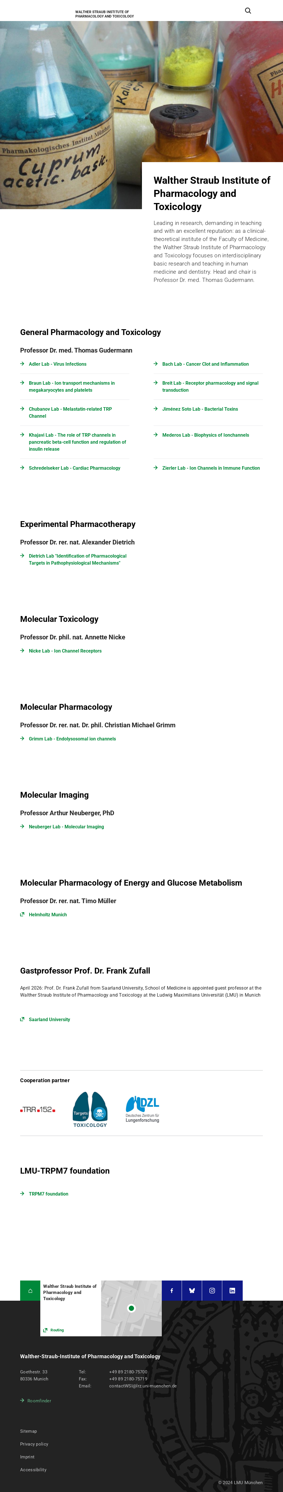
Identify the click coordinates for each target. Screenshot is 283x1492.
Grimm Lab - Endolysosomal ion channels (72, 739)
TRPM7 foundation (48, 1194)
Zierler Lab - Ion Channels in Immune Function (211, 468)
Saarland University (49, 1019)
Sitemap (28, 1431)
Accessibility (33, 1469)
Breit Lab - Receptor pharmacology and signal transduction (210, 386)
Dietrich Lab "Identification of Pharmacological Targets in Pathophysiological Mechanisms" (77, 559)
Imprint (27, 1457)
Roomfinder (39, 1400)
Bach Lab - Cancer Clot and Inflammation (205, 364)
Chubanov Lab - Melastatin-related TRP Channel (70, 412)
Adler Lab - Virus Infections (57, 364)
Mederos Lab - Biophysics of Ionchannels (205, 435)
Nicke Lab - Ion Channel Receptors (65, 651)
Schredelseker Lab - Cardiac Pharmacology (74, 468)
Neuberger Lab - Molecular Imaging (66, 827)
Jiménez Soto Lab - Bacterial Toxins (200, 409)
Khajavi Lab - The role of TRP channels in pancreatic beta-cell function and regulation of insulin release (77, 442)
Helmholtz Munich (48, 914)
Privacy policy (34, 1444)
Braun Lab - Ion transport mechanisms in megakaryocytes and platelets (72, 386)
